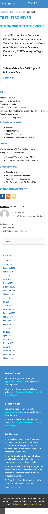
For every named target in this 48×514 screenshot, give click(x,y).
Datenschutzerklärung (33, 504)
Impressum (19, 504)
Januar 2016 (7, 305)
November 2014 (9, 354)
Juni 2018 (6, 298)
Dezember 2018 (9, 287)
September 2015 (9, 321)
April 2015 (7, 336)
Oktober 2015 (8, 317)
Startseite (4, 12)
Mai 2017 (6, 302)
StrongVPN (8, 77)
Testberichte (15, 12)
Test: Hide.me (8, 227)
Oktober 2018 (8, 294)
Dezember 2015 (9, 309)
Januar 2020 (7, 264)
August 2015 (7, 324)
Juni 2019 (6, 275)
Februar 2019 (8, 283)
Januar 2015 (7, 347)
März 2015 (7, 339)
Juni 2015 (6, 328)
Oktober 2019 (8, 272)
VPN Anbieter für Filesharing (15, 231)
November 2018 (9, 290)
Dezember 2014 (9, 351)
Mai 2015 (6, 332)
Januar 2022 (7, 260)
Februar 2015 (8, 343)
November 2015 (9, 313)
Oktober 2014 (8, 358)
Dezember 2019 (9, 268)
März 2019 (7, 279)
